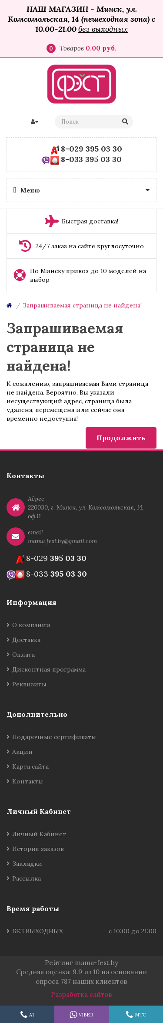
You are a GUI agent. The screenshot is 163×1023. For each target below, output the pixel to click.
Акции (22, 752)
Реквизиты (29, 684)
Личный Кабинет (39, 834)
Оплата (23, 654)
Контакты (27, 781)
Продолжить (121, 437)
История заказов (38, 849)
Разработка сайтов (81, 994)
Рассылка (26, 878)
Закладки (27, 864)
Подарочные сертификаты (54, 737)
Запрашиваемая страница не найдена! (82, 305)
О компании (31, 625)
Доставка (26, 640)
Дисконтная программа (49, 669)
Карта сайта (30, 766)
